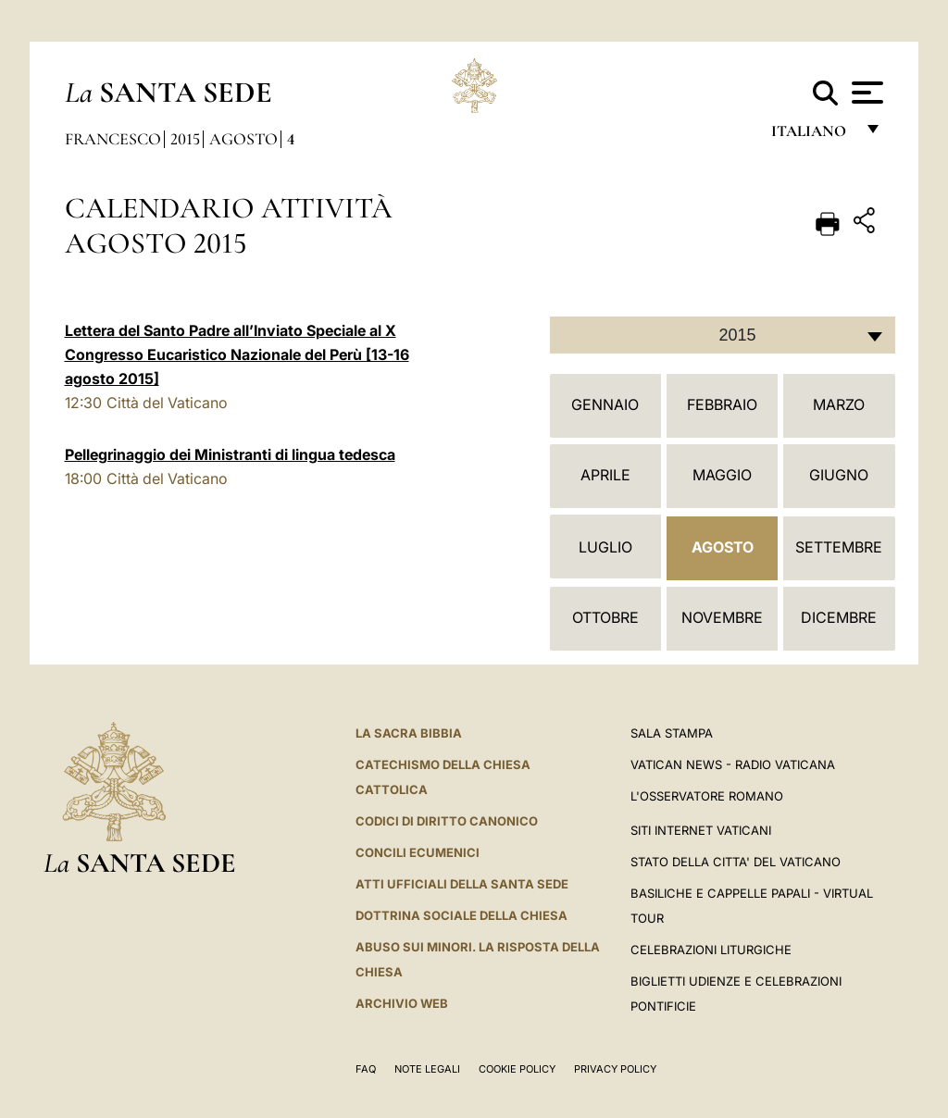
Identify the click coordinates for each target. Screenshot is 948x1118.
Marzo (839, 404)
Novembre (722, 617)
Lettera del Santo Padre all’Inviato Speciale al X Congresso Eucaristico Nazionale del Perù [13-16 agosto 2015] (237, 354)
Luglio (605, 547)
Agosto (243, 139)
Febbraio (722, 404)
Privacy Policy (615, 1068)
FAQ (366, 1068)
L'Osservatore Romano (706, 796)
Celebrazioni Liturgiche (711, 949)
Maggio (722, 475)
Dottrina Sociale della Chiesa (462, 915)
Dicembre (839, 617)
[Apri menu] (865, 92)
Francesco (113, 139)
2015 (185, 139)
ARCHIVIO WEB (402, 1003)
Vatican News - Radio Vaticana (732, 764)
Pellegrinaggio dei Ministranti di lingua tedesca (230, 454)
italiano (812, 136)
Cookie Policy (517, 1068)
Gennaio (605, 404)
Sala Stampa (671, 733)
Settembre (838, 547)
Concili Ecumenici (418, 852)
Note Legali (427, 1068)
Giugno (838, 475)
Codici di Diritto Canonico (447, 821)
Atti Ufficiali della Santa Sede (462, 883)
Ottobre (605, 617)
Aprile (605, 475)
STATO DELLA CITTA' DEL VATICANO (735, 861)
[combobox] (722, 335)
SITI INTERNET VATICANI (700, 830)
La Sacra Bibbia (409, 733)
